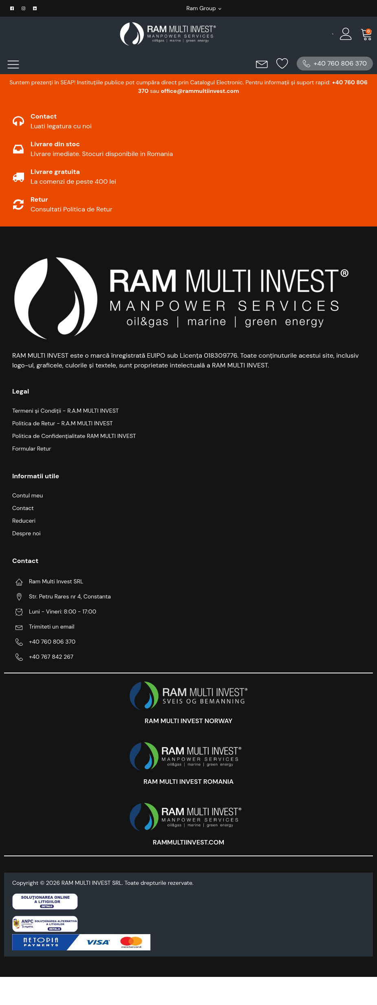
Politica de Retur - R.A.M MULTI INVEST (62, 423)
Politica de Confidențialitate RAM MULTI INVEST (74, 436)
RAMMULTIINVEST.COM (188, 842)
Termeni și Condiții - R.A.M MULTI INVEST (65, 410)
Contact (23, 508)
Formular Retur (31, 448)
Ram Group (201, 8)
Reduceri (23, 520)
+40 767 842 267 (51, 656)
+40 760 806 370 (52, 641)
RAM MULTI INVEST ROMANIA (188, 781)
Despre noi (26, 533)
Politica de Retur (87, 209)
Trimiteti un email (51, 626)
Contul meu (27, 495)
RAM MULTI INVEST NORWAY (188, 721)
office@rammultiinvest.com (200, 91)
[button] (335, 63)
